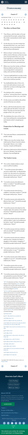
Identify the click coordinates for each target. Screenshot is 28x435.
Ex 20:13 (17, 348)
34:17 (24, 323)
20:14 (14, 346)
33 (12, 24)
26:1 (8, 324)
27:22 (6, 343)
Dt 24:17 (10, 335)
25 (17, 22)
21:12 (20, 348)
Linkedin (16, 423)
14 (13, 19)
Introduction (6, 17)
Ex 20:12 (19, 326)
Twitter (4, 423)
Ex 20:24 (11, 316)
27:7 (6, 282)
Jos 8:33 (18, 320)
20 (4, 22)
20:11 (18, 339)
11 (6, 19)
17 (21, 19)
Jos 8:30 (17, 316)
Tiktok (23, 423)
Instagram (20, 423)
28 (24, 22)
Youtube (12, 423)
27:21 (6, 341)
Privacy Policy (4, 361)
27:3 (6, 313)
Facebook (8, 423)
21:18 (13, 326)
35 (21, 320)
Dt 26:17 (9, 318)
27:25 (6, 352)
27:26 (6, 354)
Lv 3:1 (17, 283)
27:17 (6, 330)
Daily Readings (13, 380)
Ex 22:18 (10, 341)
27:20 (6, 339)
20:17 (13, 343)
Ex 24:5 (15, 288)
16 (18, 19)
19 (2, 22)
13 (11, 19)
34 (14, 24)
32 (9, 24)
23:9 (22, 335)
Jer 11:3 (10, 354)
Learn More (8, 404)
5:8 (14, 323)
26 (19, 22)
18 (23, 19)
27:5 (6, 316)
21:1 (13, 348)
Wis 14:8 (18, 324)
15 (16, 19)
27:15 (6, 291)
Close (13, 425)
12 (9, 19)
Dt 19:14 (10, 330)
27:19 (6, 335)
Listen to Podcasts (14, 384)
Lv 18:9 (9, 343)
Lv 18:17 (10, 346)
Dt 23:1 (9, 339)
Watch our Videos (14, 387)
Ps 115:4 (12, 324)
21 (7, 22)
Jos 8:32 (9, 313)
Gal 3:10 (14, 354)
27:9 (6, 318)
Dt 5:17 (10, 348)
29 (2, 24)
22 (9, 22)
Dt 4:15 (10, 323)
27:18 (6, 333)
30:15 (9, 309)
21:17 (22, 326)
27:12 (6, 320)
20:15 (18, 341)
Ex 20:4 (19, 323)
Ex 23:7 (14, 352)
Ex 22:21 (16, 335)
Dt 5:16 (9, 326)
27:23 (6, 346)
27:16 (6, 326)
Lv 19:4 (5, 324)
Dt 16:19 (10, 352)
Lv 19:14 (10, 333)
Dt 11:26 (12, 320)
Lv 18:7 (13, 339)
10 (4, 19)
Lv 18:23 (15, 341)
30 (4, 24)
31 (7, 24)
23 (12, 22)
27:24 (6, 348)
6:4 (25, 303)
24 (14, 22)
